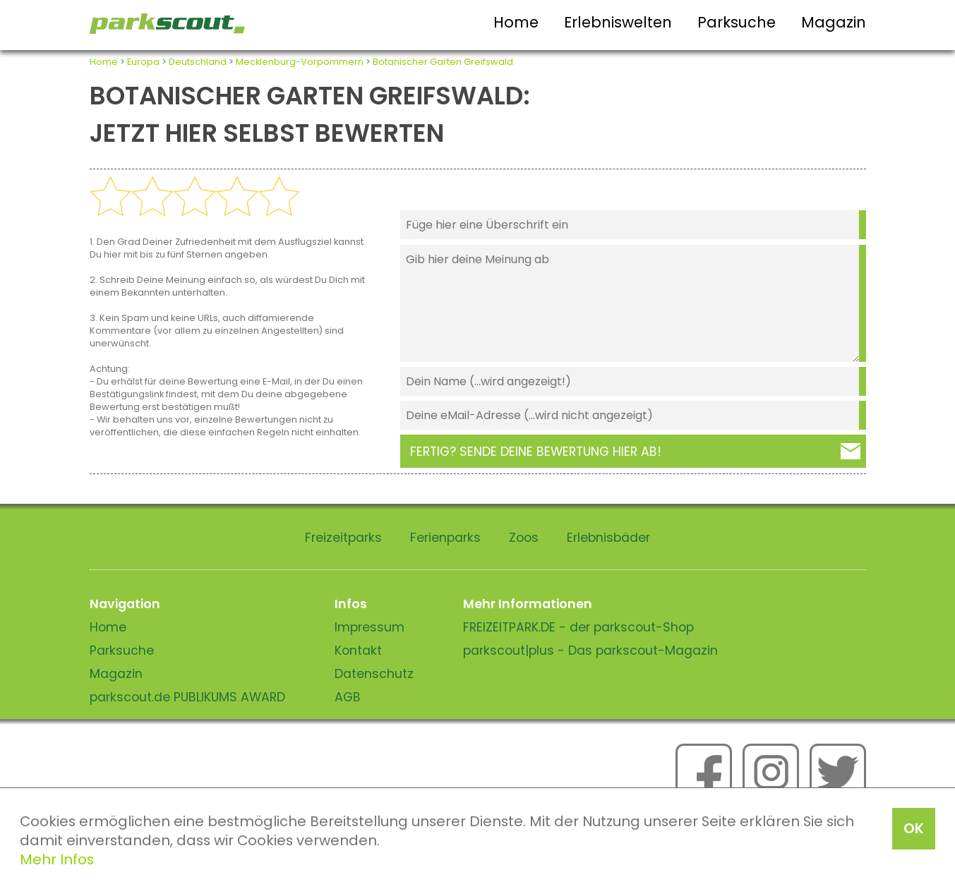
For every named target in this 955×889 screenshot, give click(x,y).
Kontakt (358, 650)
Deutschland (198, 62)
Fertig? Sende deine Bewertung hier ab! (535, 451)
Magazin (833, 22)
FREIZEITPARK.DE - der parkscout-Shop (578, 627)
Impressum (369, 627)
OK (913, 828)
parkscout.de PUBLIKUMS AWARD (187, 697)
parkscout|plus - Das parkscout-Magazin (590, 650)
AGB (348, 697)
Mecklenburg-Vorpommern (300, 62)
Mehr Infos (57, 859)
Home (516, 22)
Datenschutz (374, 673)
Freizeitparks (343, 537)
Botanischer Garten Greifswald (443, 62)
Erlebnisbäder (608, 537)
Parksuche (736, 22)
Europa (143, 62)
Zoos (524, 537)
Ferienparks (445, 537)
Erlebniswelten (618, 22)
